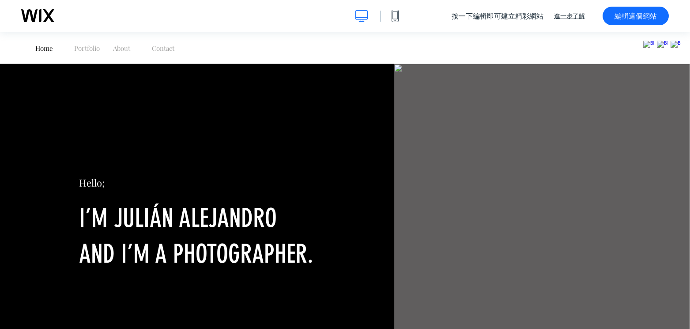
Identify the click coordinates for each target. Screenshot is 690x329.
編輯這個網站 (636, 15)
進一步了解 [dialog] (569, 16)
